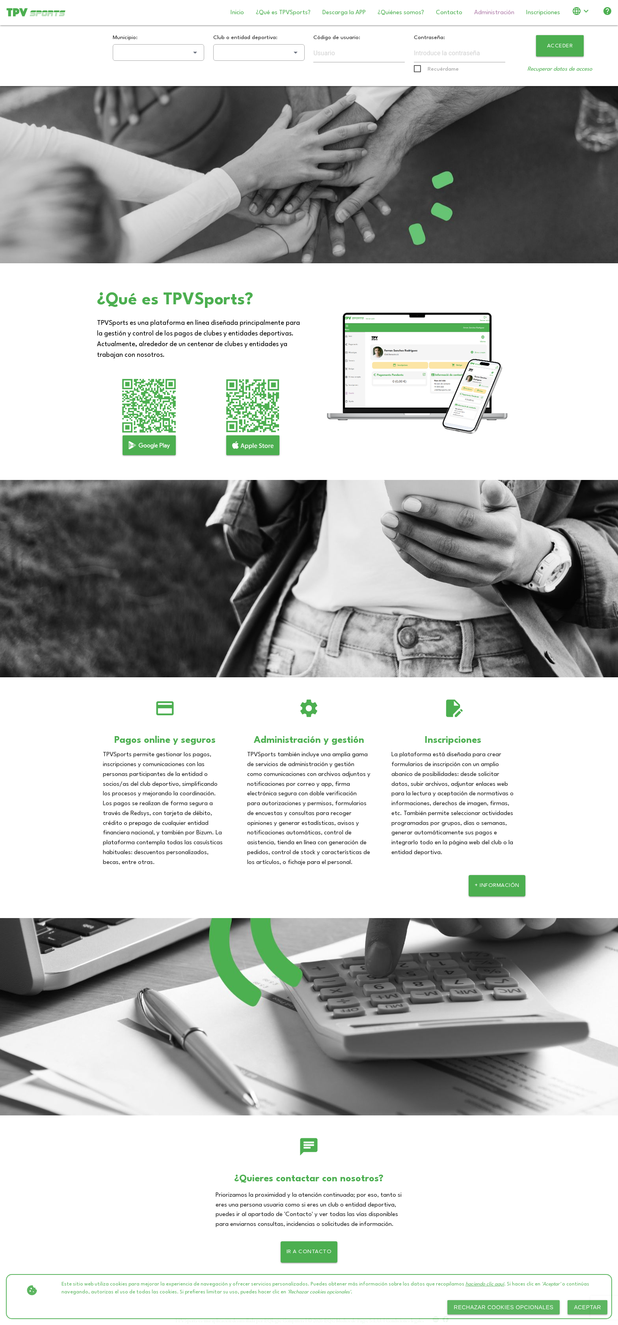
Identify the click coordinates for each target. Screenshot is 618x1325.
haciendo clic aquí (484, 1284)
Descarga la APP (344, 12)
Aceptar (587, 1307)
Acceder (560, 46)
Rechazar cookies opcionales (503, 1307)
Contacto (449, 12)
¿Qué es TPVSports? (283, 12)
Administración (494, 12)
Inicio (237, 12)
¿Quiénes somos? (401, 12)
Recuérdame (443, 69)
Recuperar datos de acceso (559, 69)
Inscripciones (543, 12)
